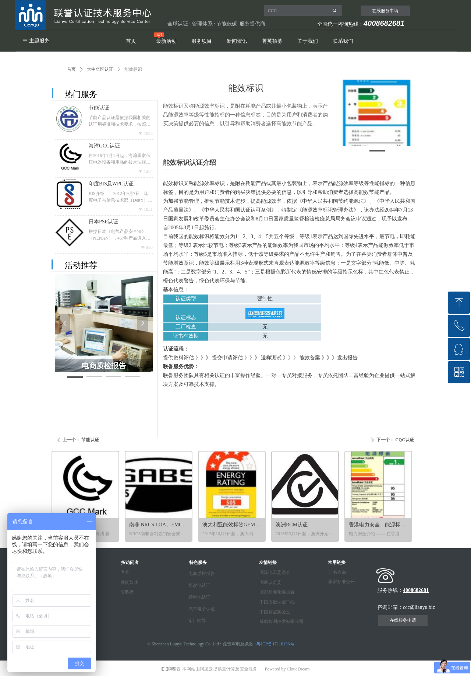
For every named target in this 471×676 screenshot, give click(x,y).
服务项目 (201, 41)
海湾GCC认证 (104, 146)
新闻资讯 (237, 41)
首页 (131, 41)
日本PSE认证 (103, 221)
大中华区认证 (100, 69)
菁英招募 (272, 41)
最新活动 (166, 41)
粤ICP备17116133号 (275, 644)
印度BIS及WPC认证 (111, 184)
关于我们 (307, 41)
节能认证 (99, 108)
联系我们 (343, 41)
